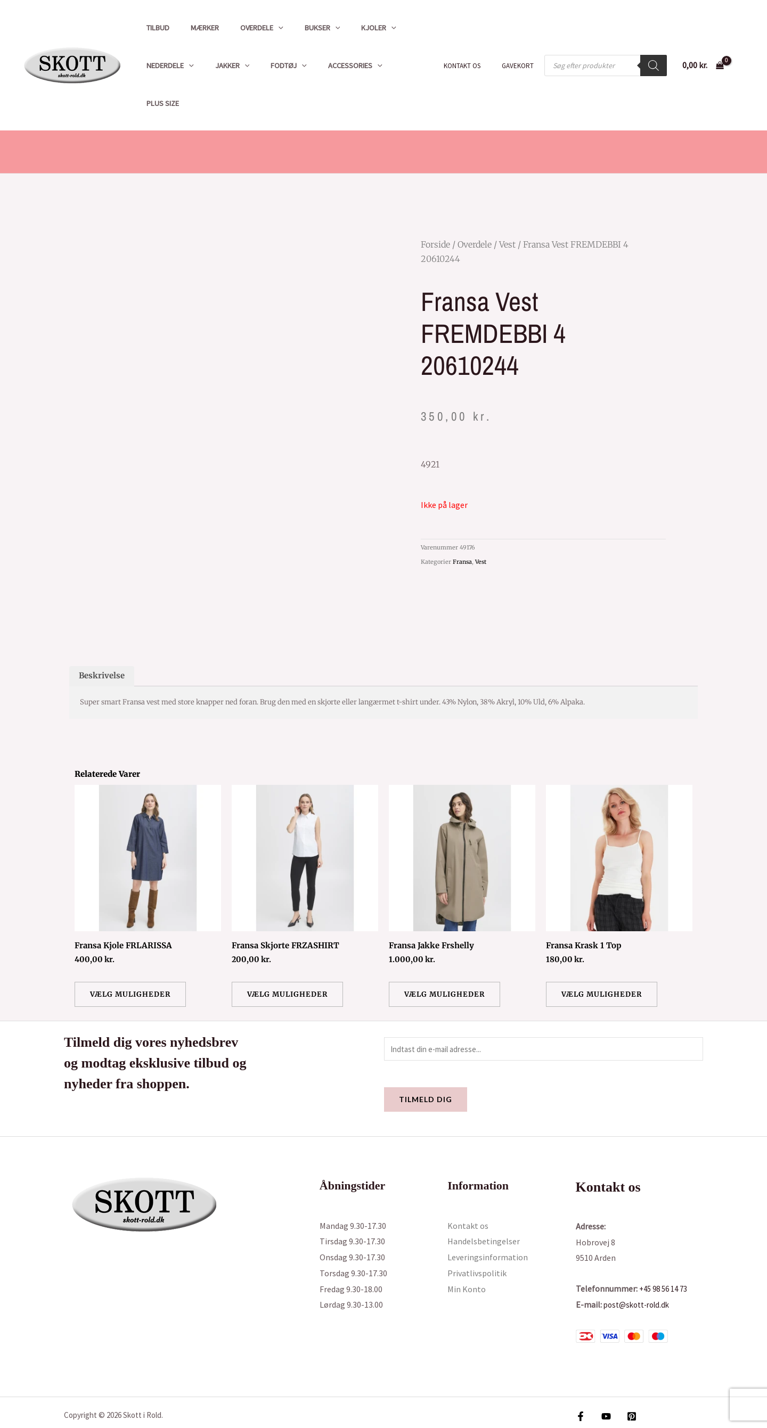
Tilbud (154, 27)
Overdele (246, 27)
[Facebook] (580, 1383)
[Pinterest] (626, 1383)
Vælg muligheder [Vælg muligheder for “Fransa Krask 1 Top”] (604, 959)
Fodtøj (274, 65)
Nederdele (167, 65)
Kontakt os (473, 46)
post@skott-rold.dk (639, 1271)
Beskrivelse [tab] (103, 639)
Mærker (196, 27)
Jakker (223, 65)
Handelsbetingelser (483, 1208)
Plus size (393, 65)
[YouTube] (603, 1383)
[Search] (653, 46)
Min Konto (466, 1255)
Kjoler (352, 27)
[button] (263, 27)
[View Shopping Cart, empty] (703, 46)
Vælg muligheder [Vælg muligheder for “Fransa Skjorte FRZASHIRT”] (289, 959)
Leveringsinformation (487, 1224)
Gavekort (521, 46)
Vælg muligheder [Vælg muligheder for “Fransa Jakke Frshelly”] (446, 959)
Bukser (301, 27)
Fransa (462, 524)
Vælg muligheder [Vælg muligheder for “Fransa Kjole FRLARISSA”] (132, 959)
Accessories (334, 65)
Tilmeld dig (425, 1066)
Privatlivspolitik (477, 1240)
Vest (507, 206)
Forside (435, 206)
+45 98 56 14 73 (666, 1255)
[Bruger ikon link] (743, 46)
